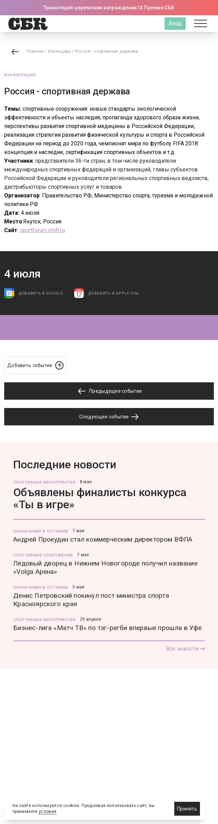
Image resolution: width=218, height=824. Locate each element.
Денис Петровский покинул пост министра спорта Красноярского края (91, 600)
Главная (35, 51)
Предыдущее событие (109, 391)
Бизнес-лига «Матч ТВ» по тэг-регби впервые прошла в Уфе (107, 628)
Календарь (59, 51)
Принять (187, 809)
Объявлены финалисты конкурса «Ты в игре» (99, 498)
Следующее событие (109, 417)
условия (48, 811)
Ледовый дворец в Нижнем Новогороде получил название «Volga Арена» (105, 567)
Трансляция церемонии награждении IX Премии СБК (108, 7)
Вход (175, 23)
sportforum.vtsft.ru (42, 230)
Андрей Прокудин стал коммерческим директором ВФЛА (102, 539)
